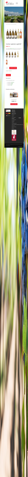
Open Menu (17, 3)
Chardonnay (12, 411)
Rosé (11, 414)
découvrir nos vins (12, 48)
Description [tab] (8, 404)
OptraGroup (20, 475)
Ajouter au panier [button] (14, 433)
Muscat (12, 413)
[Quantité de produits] (7, 397)
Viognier (12, 412)
